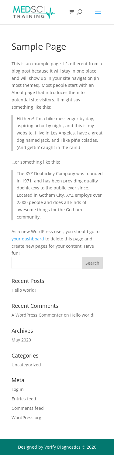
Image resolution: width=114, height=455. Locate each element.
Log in (18, 389)
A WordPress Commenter (37, 315)
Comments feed (28, 408)
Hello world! (24, 290)
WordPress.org (26, 417)
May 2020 (21, 340)
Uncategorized (26, 365)
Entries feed (24, 399)
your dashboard (28, 239)
